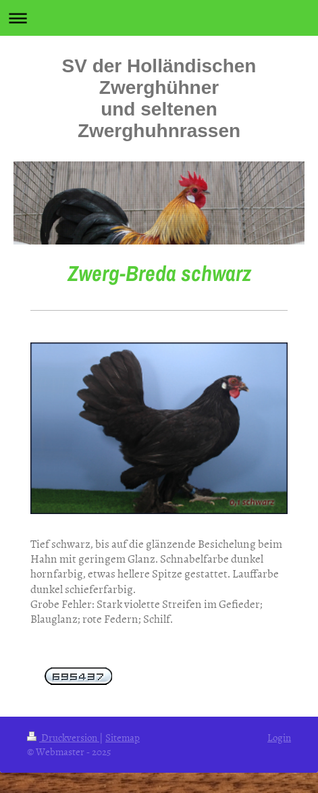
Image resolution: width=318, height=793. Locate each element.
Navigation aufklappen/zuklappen (159, 17)
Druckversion (63, 737)
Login (279, 737)
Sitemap (122, 737)
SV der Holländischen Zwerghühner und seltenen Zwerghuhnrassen (159, 98)
